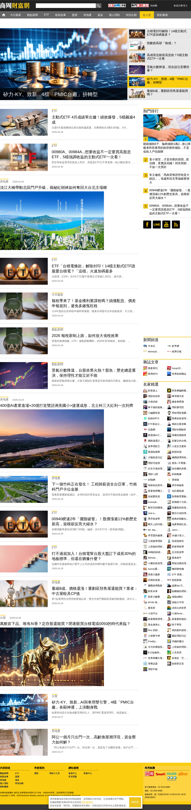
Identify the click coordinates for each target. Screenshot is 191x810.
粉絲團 (153, 5)
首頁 (6, 14)
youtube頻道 (166, 224)
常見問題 (72, 776)
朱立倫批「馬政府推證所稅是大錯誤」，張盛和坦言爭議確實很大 (169, 178)
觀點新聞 (4, 773)
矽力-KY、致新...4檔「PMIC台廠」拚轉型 (50, 94)
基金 (17, 780)
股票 (17, 776)
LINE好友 (157, 224)
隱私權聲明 (87, 802)
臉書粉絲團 (147, 224)
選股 (36, 773)
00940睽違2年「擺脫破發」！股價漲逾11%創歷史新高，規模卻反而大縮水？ (169, 194)
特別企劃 (19, 783)
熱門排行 (151, 111)
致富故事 (4, 776)
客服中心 (88, 773)
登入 (185, 5)
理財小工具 (54, 773)
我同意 (135, 802)
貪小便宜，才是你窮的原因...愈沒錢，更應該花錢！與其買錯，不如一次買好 (169, 163)
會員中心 (72, 773)
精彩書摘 (4, 786)
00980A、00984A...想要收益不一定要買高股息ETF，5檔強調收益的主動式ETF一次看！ (170, 209)
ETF (17, 773)
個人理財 (4, 783)
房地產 (3, 780)
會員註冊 (178, 5)
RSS (176, 224)
